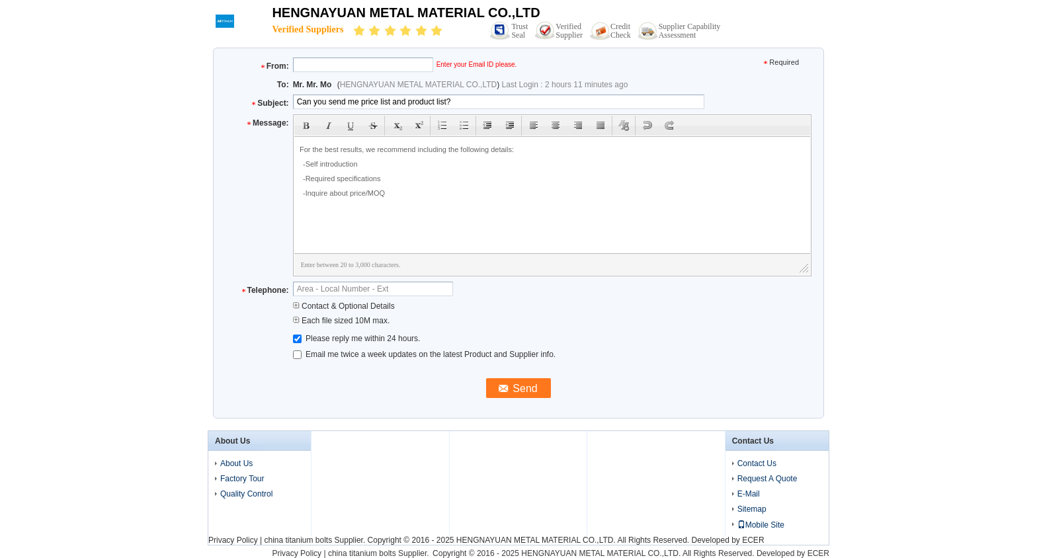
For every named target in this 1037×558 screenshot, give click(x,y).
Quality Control (246, 493)
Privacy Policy (233, 540)
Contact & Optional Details (344, 306)
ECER (753, 540)
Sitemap (752, 509)
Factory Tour (242, 478)
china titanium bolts (298, 540)
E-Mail (748, 493)
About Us (236, 463)
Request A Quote (767, 478)
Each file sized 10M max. (341, 320)
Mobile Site (760, 525)
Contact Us (756, 463)
